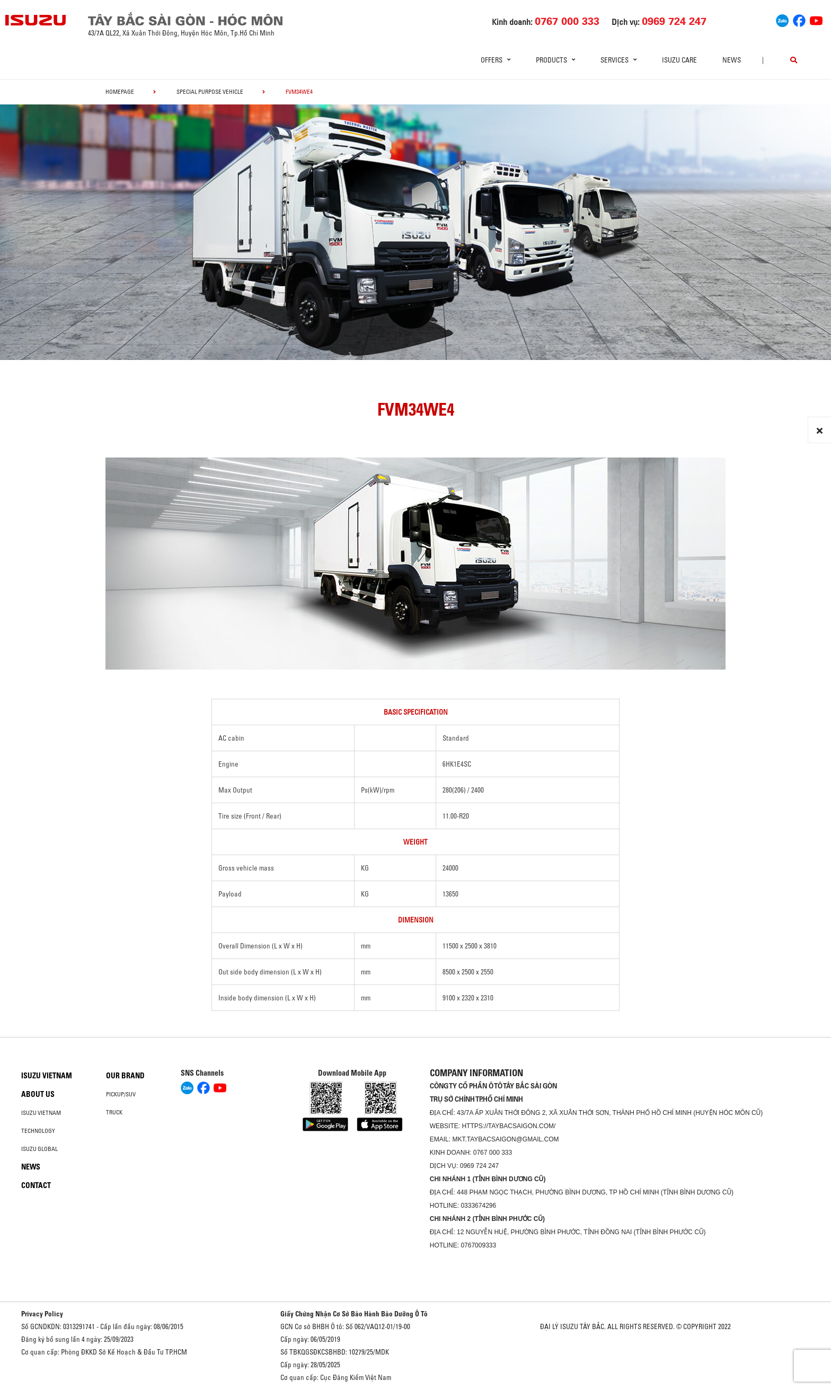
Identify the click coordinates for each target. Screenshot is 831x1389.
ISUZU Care (679, 60)
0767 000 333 (492, 1152)
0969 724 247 (479, 1166)
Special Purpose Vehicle (209, 91)
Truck (114, 1112)
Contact (36, 1185)
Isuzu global (39, 1149)
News (731, 60)
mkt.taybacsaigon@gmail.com (505, 1139)
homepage (119, 91)
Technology (38, 1131)
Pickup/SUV (121, 1094)
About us (38, 1094)
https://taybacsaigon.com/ (508, 1126)
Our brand (125, 1075)
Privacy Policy (42, 1313)
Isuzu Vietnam (46, 1075)
